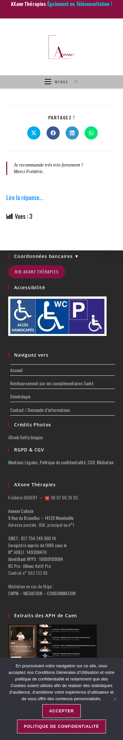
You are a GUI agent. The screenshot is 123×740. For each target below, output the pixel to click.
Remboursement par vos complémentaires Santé (51, 383)
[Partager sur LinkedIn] (72, 133)
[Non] (115, 699)
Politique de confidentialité (61, 726)
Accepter (61, 711)
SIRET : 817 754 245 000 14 (32, 538)
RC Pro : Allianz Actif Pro (29, 565)
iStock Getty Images (25, 437)
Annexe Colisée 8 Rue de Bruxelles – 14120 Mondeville (40, 514)
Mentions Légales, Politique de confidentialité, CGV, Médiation (60, 462)
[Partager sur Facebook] (53, 133)
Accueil (16, 370)
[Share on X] (33, 133)
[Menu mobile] (57, 81)
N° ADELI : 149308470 (27, 552)
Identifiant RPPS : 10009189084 (35, 558)
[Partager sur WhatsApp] (91, 133)
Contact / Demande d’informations (40, 409)
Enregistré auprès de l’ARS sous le (37, 545)
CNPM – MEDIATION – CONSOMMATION (41, 593)
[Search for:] (74, 81)
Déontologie (20, 396)
